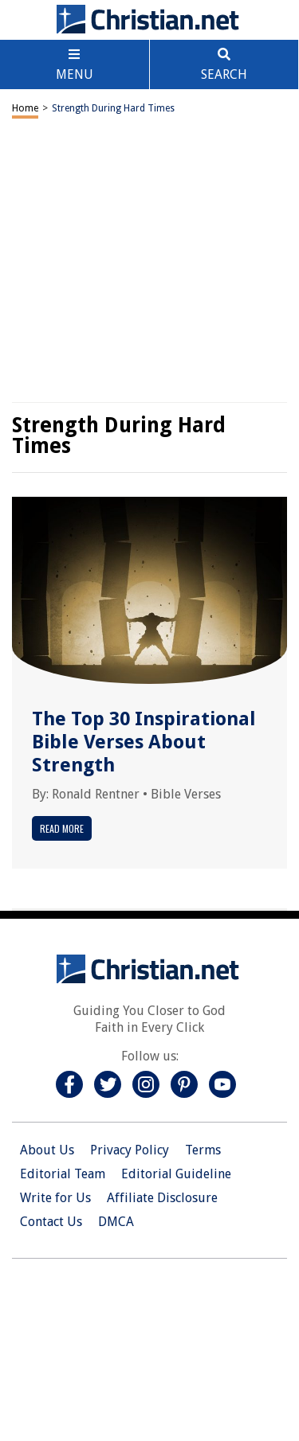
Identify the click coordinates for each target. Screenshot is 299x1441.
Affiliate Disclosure (162, 1197)
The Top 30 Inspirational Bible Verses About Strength (144, 742)
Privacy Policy (129, 1150)
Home (25, 108)
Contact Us (51, 1221)
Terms (203, 1150)
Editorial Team (62, 1173)
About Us (47, 1150)
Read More (62, 828)
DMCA (116, 1221)
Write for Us (55, 1197)
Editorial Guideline (176, 1173)
